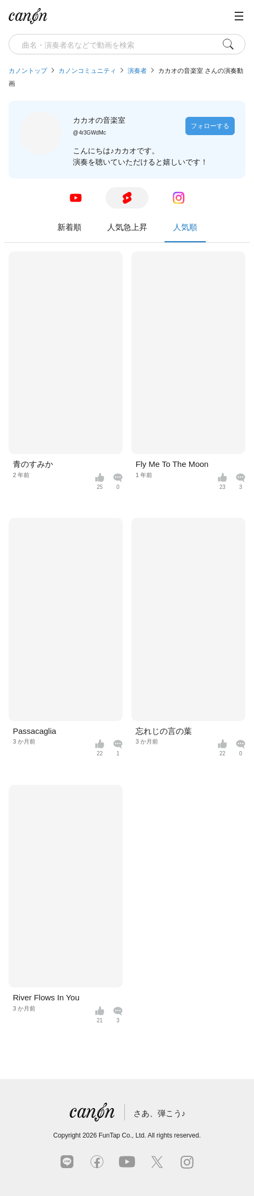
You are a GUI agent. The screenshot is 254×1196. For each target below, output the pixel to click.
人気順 (185, 232)
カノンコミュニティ (87, 71)
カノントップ (28, 71)
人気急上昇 (127, 227)
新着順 (69, 227)
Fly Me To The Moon (172, 464)
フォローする (210, 126)
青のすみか (33, 464)
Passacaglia (34, 731)
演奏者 (137, 71)
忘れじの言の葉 (164, 731)
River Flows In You (46, 997)
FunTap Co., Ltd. (122, 1135)
